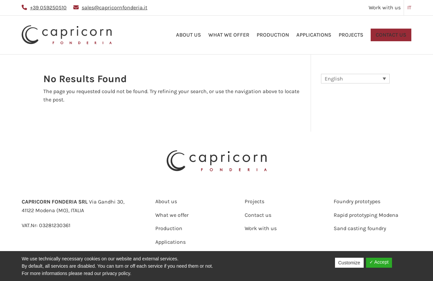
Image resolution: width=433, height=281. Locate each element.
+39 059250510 (48, 7)
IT (409, 7)
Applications (313, 35)
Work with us (385, 7)
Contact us (391, 35)
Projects (351, 35)
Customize (349, 262)
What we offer (228, 35)
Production (273, 35)
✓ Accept (379, 262)
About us (188, 35)
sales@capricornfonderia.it (114, 7)
